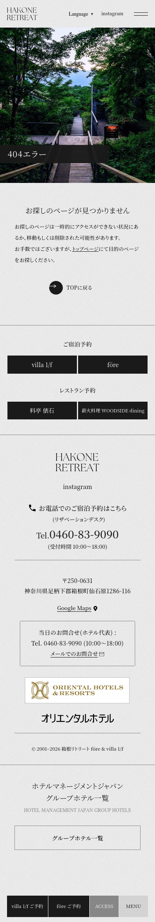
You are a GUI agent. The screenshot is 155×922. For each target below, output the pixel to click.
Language (81, 13)
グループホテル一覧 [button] (77, 838)
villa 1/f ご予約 (27, 906)
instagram (112, 13)
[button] (141, 14)
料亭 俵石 (42, 410)
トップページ (85, 249)
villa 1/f (42, 364)
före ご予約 (69, 906)
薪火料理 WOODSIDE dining (112, 410)
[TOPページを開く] (22, 14)
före (113, 364)
